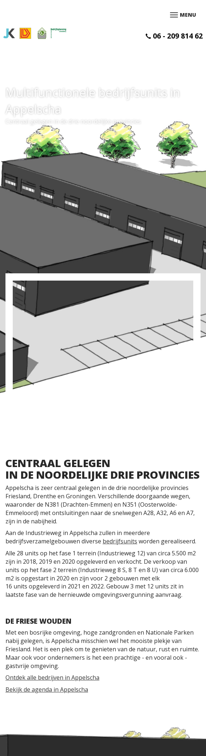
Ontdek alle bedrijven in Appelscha (52, 677)
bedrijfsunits (120, 541)
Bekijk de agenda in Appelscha (46, 689)
